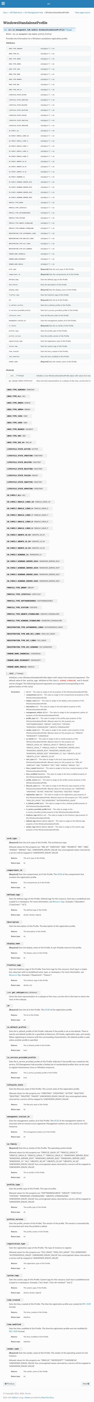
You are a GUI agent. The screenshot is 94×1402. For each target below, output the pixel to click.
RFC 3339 (86, 1304)
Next (86, 1384)
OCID (59, 874)
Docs (5, 13)
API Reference (16, 13)
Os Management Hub (34, 13)
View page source (82, 13)
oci (48, 4)
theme (27, 1398)
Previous (9, 1384)
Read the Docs (47, 1398)
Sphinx (15, 1398)
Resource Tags (59, 902)
